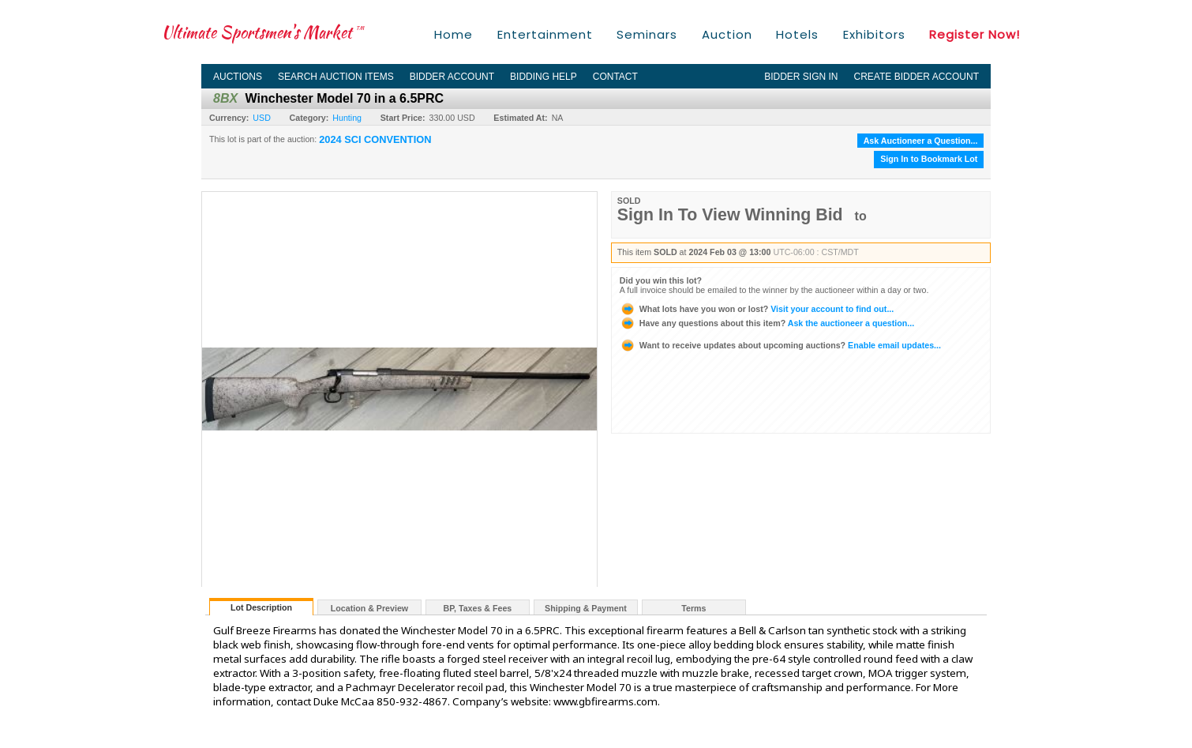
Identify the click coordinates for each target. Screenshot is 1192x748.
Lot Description (261, 607)
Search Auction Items (336, 76)
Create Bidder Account (916, 76)
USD (262, 117)
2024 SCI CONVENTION (375, 139)
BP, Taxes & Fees (478, 608)
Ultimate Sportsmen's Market (263, 32)
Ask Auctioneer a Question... (921, 140)
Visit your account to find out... (757, 309)
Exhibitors (874, 34)
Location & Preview (369, 608)
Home (453, 34)
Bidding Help (543, 76)
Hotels (797, 34)
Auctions (237, 76)
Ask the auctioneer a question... (767, 323)
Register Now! (974, 34)
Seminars (647, 34)
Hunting (347, 117)
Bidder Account (452, 76)
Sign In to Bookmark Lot (928, 159)
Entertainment (545, 34)
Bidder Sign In (801, 76)
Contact (615, 76)
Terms (693, 608)
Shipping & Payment (586, 608)
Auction (727, 34)
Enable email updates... (780, 345)
